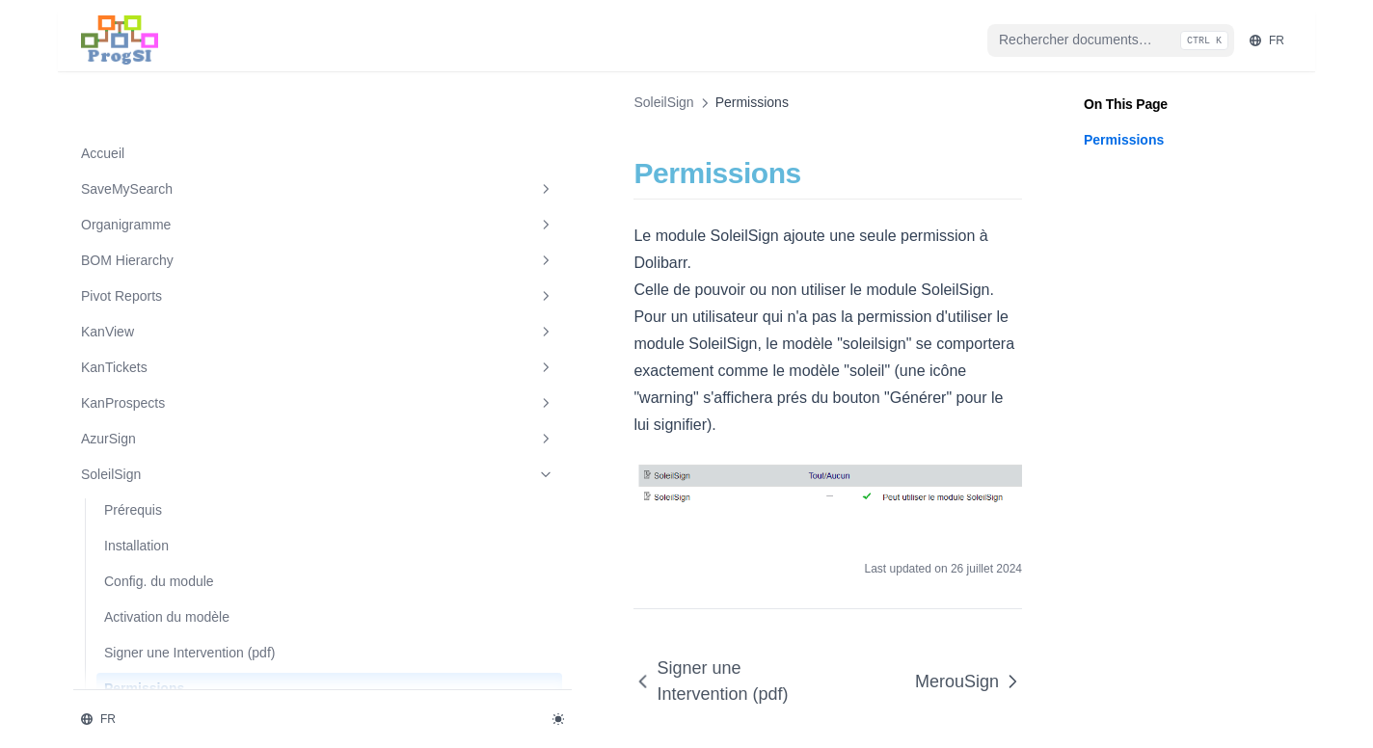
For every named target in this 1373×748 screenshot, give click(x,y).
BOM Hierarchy (176, 185)
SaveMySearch (176, 113)
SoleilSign (176, 399)
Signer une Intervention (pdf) (174, 586)
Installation (136, 469)
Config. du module (159, 505)
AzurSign (176, 363)
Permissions (144, 632)
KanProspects (176, 327)
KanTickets (176, 292)
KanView (176, 256)
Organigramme (176, 149)
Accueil (102, 77)
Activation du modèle (166, 540)
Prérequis (133, 433)
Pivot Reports (176, 220)
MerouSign (176, 669)
